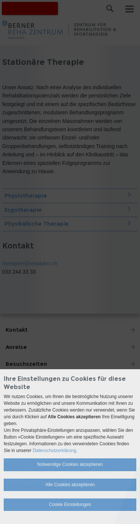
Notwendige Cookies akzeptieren (70, 464)
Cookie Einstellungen (70, 504)
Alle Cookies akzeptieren (69, 484)
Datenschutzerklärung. (54, 450)
